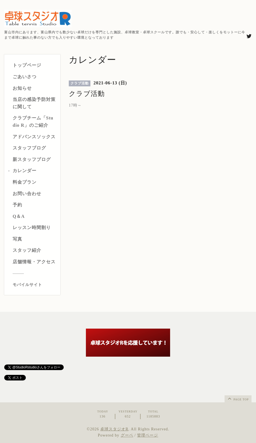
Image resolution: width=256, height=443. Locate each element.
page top (238, 398)
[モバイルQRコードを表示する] (34, 285)
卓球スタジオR (114, 429)
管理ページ (147, 435)
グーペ (127, 435)
